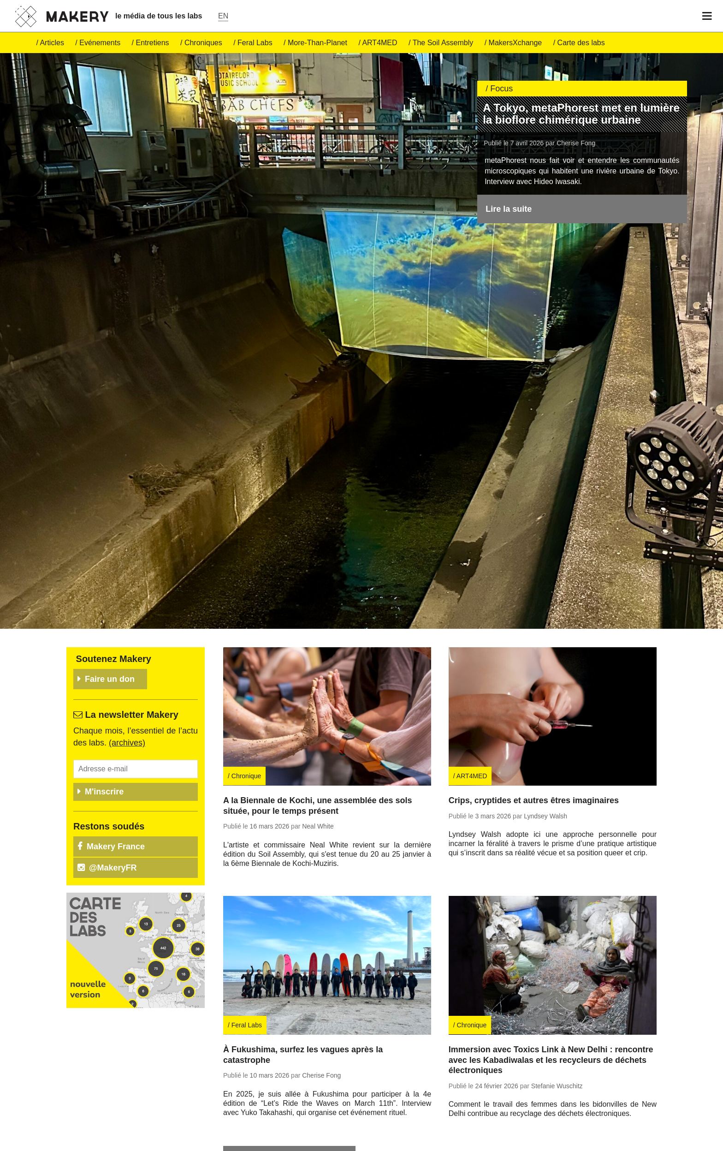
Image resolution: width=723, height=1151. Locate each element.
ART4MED (379, 43)
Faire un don (110, 618)
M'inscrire (104, 730)
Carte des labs (581, 43)
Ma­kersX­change (515, 43)
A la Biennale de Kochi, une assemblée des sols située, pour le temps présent (317, 745)
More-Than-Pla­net (317, 43)
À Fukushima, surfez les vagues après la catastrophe (303, 994)
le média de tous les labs (158, 16)
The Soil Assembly (443, 43)
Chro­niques (203, 43)
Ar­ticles (52, 43)
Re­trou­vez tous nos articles (289, 1095)
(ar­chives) (127, 681)
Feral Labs (255, 43)
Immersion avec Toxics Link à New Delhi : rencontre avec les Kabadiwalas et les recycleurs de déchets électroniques (551, 999)
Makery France (116, 785)
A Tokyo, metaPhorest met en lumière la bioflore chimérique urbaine (581, 114)
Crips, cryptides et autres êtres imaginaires (534, 740)
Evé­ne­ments (99, 43)
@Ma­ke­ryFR (113, 806)
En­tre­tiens (152, 43)
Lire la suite (509, 209)
